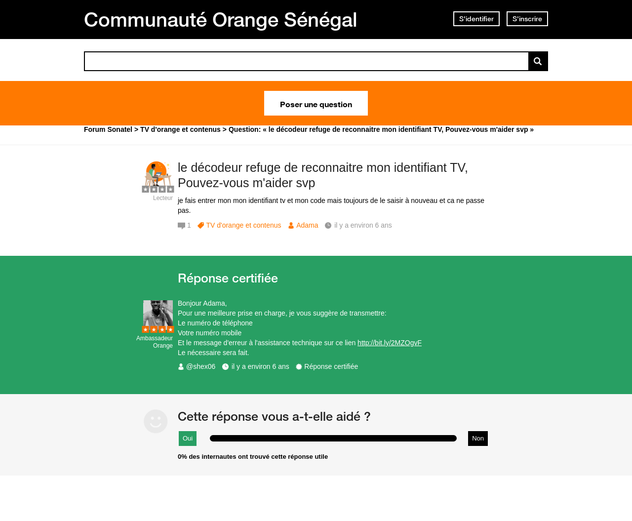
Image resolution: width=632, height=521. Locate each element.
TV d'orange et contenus (243, 225)
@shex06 (200, 366)
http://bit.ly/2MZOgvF (389, 343)
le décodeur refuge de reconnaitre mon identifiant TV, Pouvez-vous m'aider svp (323, 175)
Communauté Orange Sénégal (220, 19)
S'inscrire (527, 18)
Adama (307, 225)
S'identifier (476, 18)
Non (478, 438)
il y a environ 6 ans (260, 366)
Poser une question (316, 103)
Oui (188, 438)
